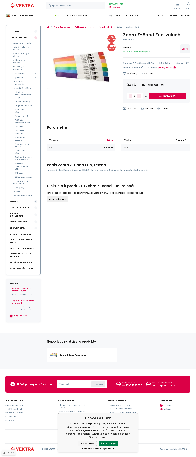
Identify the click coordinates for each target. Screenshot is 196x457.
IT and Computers (62, 27)
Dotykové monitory (23, 105)
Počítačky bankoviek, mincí (22, 121)
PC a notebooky (19, 73)
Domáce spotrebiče (19, 207)
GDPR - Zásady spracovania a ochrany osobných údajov (72, 412)
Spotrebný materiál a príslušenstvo (23, 158)
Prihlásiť (98, 384)
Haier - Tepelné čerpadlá (22, 268)
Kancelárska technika (22, 43)
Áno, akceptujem (109, 443)
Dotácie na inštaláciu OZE (121, 409)
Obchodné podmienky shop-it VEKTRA (72, 406)
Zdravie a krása (18, 228)
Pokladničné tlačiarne (20, 132)
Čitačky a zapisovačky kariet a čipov (23, 95)
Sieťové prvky (18, 187)
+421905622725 (116, 4)
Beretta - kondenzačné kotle (21, 241)
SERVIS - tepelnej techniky (22, 248)
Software (16, 191)
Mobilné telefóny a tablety (21, 48)
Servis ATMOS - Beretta (120, 405)
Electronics (16, 31)
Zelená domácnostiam (21, 262)
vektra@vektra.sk (115, 7)
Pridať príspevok (57, 199)
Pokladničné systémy (84, 27)
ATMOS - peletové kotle (21, 234)
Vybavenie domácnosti (16, 214)
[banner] (23, 6)
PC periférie (18, 77)
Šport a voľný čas (19, 221)
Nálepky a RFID (105, 27)
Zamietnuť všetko (87, 443)
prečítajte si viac (165, 67)
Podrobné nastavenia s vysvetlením (98, 448)
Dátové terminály (22, 101)
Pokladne (19, 126)
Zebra (185, 48)
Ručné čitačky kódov (21, 151)
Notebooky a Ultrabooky (18, 68)
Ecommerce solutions (169, 449)
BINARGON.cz (185, 449)
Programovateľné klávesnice (23, 145)
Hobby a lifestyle (18, 201)
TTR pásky (19, 173)
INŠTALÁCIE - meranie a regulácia (20, 255)
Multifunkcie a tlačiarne (19, 61)
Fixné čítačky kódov (20, 110)
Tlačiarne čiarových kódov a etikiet (23, 166)
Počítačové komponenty (18, 82)
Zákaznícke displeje (23, 177)
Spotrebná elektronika (22, 195)
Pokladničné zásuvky (20, 138)
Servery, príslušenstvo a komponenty (22, 182)
